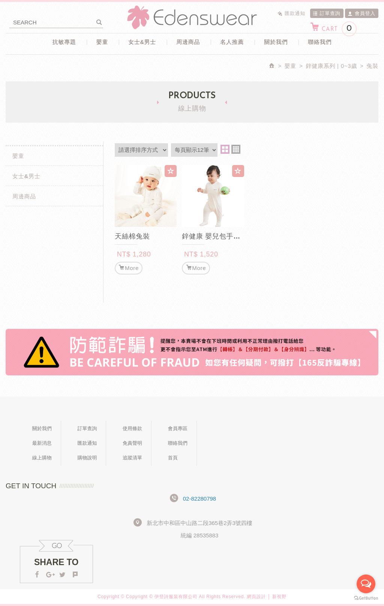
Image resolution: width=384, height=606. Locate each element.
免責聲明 (132, 443)
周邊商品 (188, 42)
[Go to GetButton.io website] (366, 598)
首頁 (173, 457)
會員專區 (178, 428)
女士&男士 (142, 42)
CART (333, 28)
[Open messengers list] (366, 583)
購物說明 (87, 457)
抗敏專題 (64, 42)
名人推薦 (232, 42)
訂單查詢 (326, 13)
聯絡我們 (320, 42)
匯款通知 (291, 13)
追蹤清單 (132, 457)
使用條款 (132, 428)
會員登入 (361, 13)
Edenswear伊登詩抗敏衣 (192, 17)
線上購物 (42, 457)
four (235, 149)
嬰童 (102, 42)
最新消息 (42, 443)
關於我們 (276, 42)
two (225, 149)
